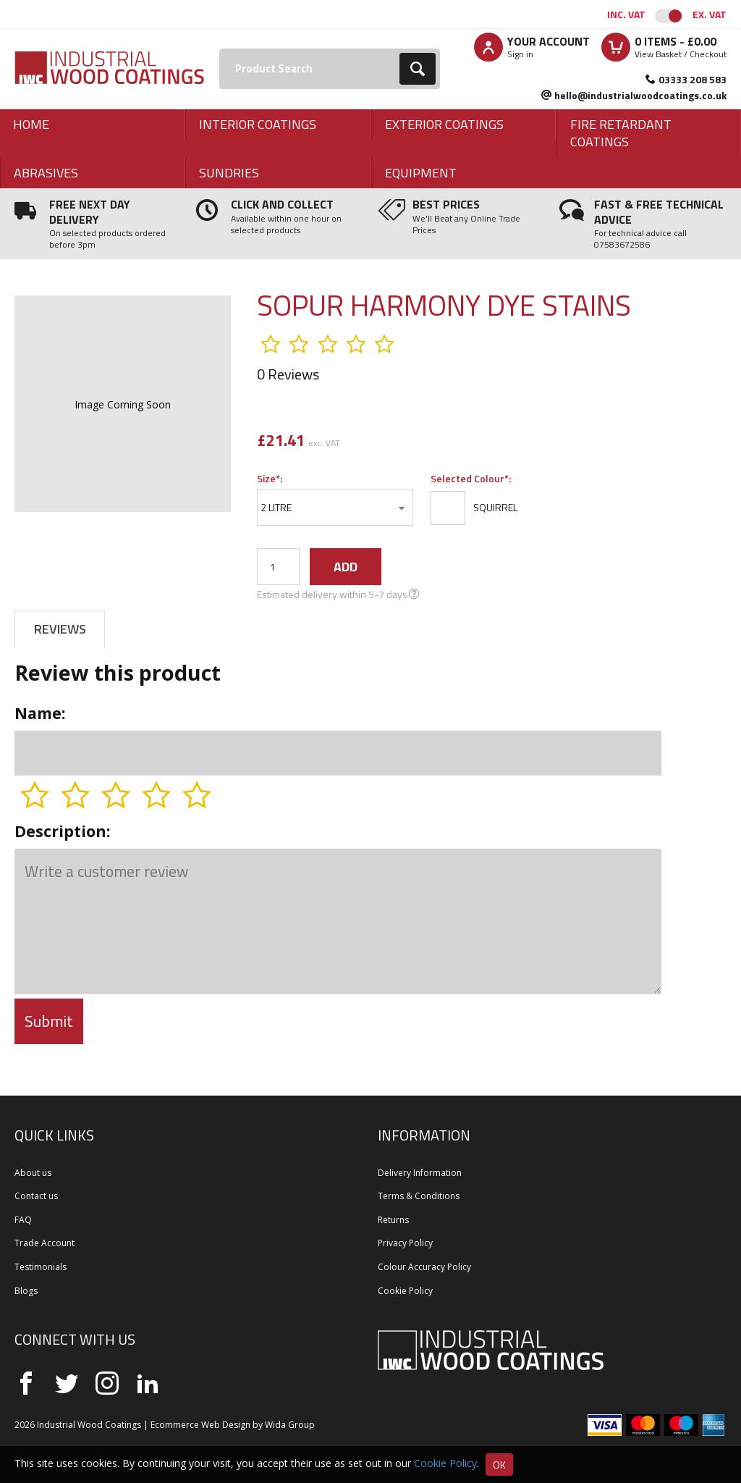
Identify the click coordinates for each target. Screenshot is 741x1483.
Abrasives (46, 172)
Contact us (36, 1196)
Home (31, 124)
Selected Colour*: (471, 478)
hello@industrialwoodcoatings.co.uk (640, 95)
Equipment (421, 172)
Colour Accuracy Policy (424, 1267)
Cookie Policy (405, 1291)
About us (32, 1173)
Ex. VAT (710, 14)
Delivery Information (420, 1173)
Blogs (26, 1291)
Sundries (229, 172)
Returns (393, 1220)
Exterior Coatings (444, 124)
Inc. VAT (626, 14)
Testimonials (40, 1267)
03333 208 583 (693, 79)
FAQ (23, 1220)
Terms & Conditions (419, 1196)
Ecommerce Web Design (200, 1425)
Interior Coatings (257, 124)
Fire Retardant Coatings (621, 132)
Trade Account (44, 1243)
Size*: (269, 478)
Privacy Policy (405, 1243)
